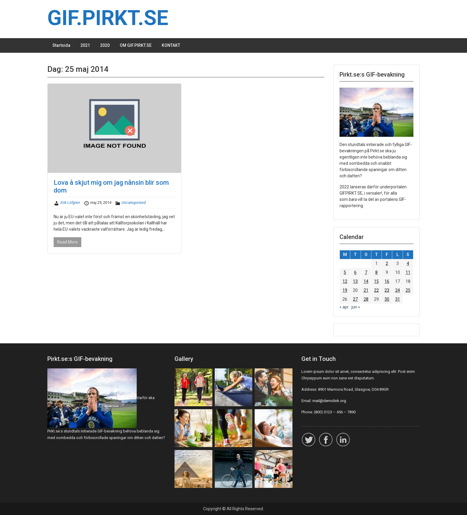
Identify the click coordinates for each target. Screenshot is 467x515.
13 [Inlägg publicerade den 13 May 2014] (355, 281)
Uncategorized (134, 202)
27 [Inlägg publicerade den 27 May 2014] (355, 299)
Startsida (61, 45)
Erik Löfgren (70, 202)
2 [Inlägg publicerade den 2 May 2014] (387, 263)
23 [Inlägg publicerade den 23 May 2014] (387, 290)
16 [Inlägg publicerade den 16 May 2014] (387, 281)
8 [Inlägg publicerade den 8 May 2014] (376, 272)
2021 (85, 45)
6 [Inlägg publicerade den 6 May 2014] (355, 272)
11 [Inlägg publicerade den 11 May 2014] (408, 272)
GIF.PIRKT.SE (107, 18)
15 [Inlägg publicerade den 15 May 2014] (376, 281)
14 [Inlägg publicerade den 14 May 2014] (366, 281)
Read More (67, 242)
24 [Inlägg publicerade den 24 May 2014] (397, 290)
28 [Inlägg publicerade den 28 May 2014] (366, 299)
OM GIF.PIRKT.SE (136, 45)
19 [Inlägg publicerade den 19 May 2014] (345, 290)
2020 (105, 45)
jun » (355, 307)
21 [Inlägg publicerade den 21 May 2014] (366, 290)
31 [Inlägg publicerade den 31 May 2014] (397, 299)
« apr (344, 307)
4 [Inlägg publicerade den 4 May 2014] (408, 263)
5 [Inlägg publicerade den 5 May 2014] (345, 272)
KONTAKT (171, 45)
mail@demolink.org (329, 400)
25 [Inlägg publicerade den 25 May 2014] (408, 290)
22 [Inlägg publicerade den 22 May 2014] (376, 290)
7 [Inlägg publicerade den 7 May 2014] (366, 272)
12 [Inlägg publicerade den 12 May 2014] (345, 281)
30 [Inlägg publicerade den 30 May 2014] (387, 299)
